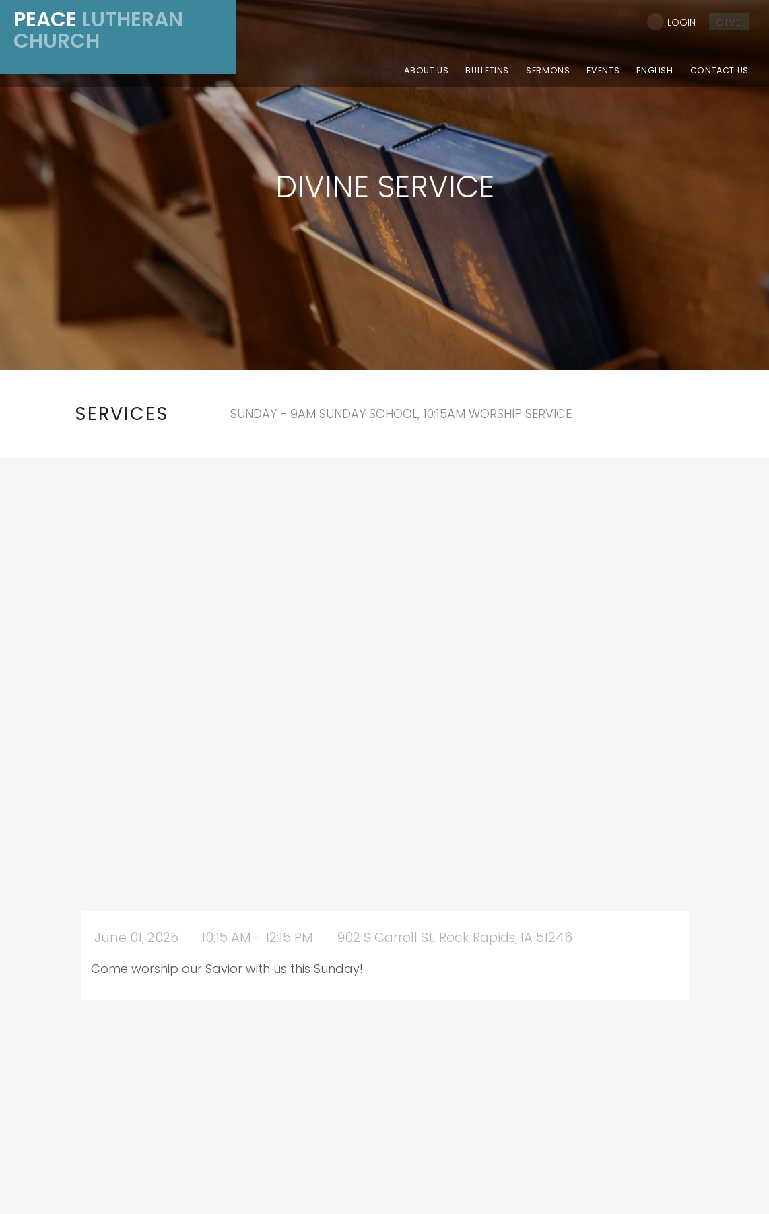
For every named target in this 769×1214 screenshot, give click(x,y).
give (729, 22)
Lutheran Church (98, 30)
